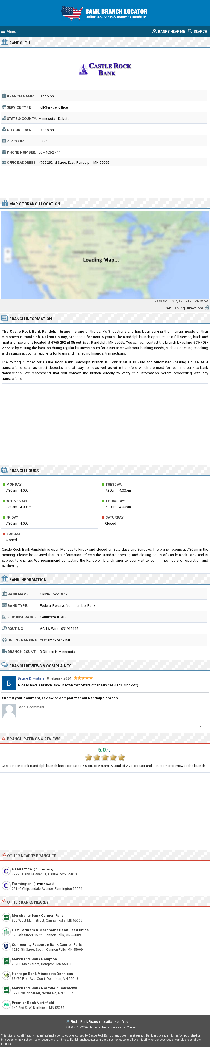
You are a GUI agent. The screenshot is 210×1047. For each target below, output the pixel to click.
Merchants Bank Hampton (34, 959)
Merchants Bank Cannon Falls (37, 915)
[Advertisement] (105, 182)
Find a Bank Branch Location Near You (99, 1022)
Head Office (22, 869)
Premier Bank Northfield (33, 1003)
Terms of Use (98, 1027)
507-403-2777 (49, 152)
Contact (131, 1027)
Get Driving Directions (184, 308)
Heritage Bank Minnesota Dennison (42, 974)
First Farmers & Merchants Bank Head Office (50, 930)
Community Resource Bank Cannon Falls (47, 945)
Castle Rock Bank (54, 594)
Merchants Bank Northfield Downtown (44, 988)
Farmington (22, 884)
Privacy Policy (116, 1027)
